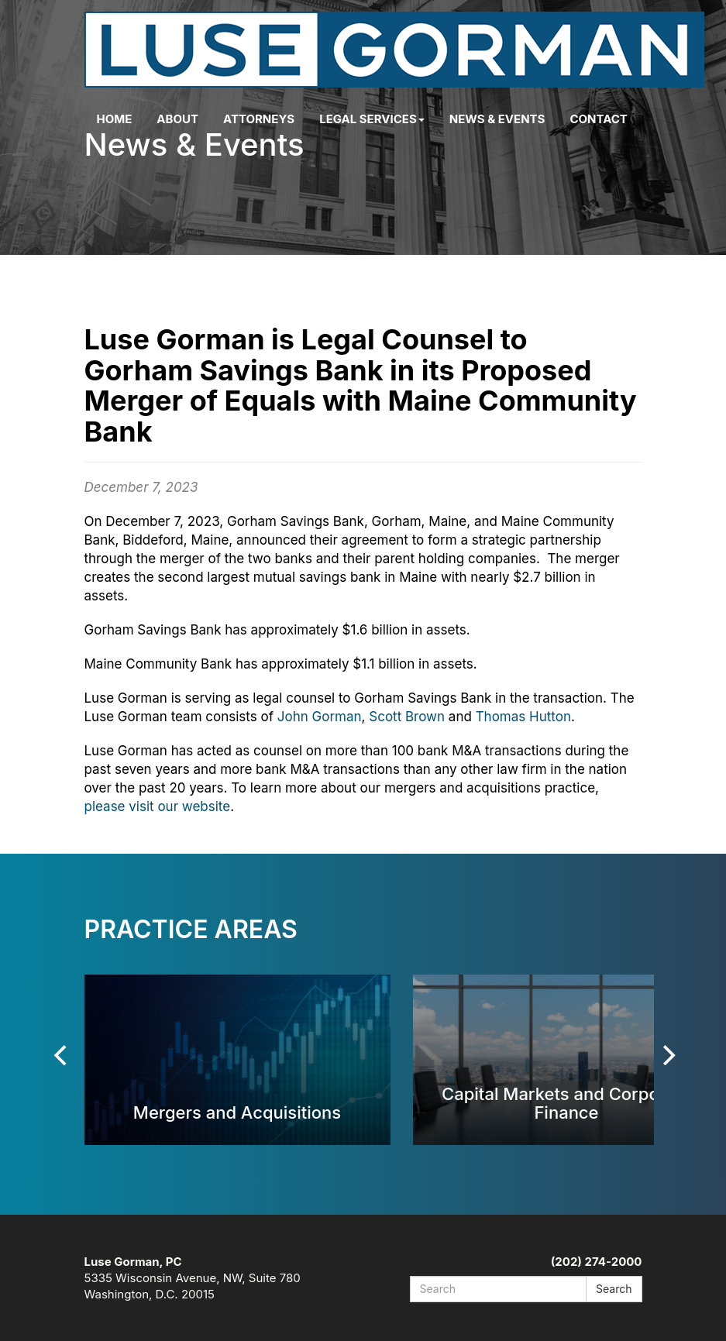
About (177, 119)
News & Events (497, 119)
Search (613, 1288)
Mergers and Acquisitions (237, 1112)
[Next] (668, 1055)
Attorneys (258, 119)
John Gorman (319, 716)
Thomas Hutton (523, 716)
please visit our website (157, 806)
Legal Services (372, 119)
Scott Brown (407, 716)
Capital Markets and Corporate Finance (566, 1103)
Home (114, 119)
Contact (598, 119)
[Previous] (63, 1055)
